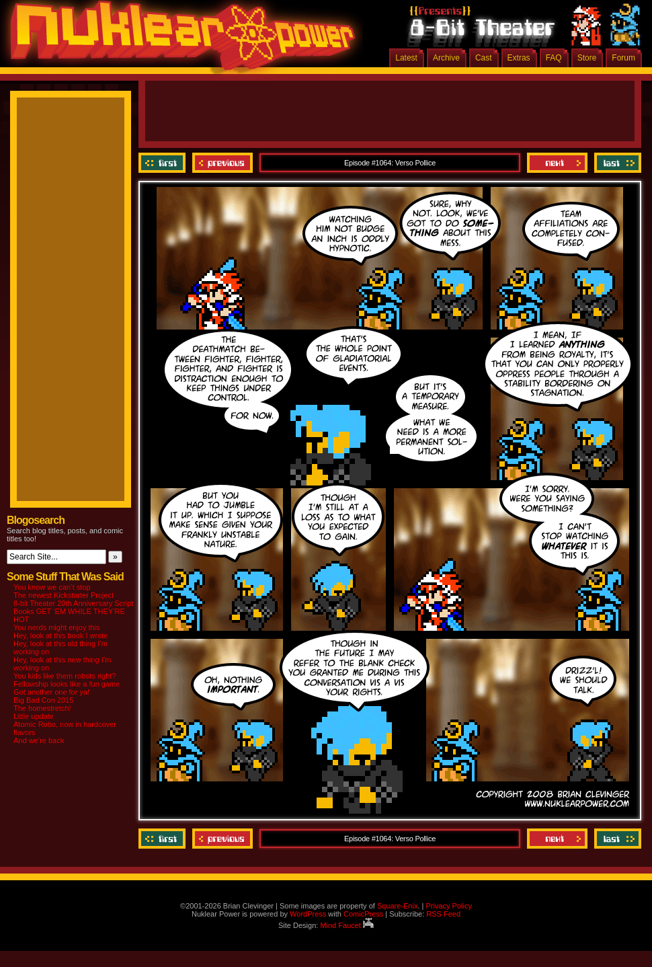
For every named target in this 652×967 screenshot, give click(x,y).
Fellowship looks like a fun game (66, 684)
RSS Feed (443, 914)
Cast (483, 58)
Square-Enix (397, 906)
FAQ (554, 58)
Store (587, 58)
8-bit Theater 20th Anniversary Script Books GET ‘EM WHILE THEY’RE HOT (73, 611)
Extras (518, 58)
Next (557, 162)
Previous (222, 162)
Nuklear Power (178, 40)
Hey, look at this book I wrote (60, 635)
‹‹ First (163, 162)
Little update (33, 716)
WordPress (308, 914)
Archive (446, 58)
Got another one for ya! (51, 692)
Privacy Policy (448, 906)
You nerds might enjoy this (56, 627)
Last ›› (616, 162)
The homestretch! (42, 708)
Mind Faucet (347, 925)
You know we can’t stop (52, 587)
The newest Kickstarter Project (63, 595)
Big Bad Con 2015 (43, 700)
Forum (623, 58)
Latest (406, 58)
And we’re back (38, 740)
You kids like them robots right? (64, 676)
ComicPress (363, 914)
